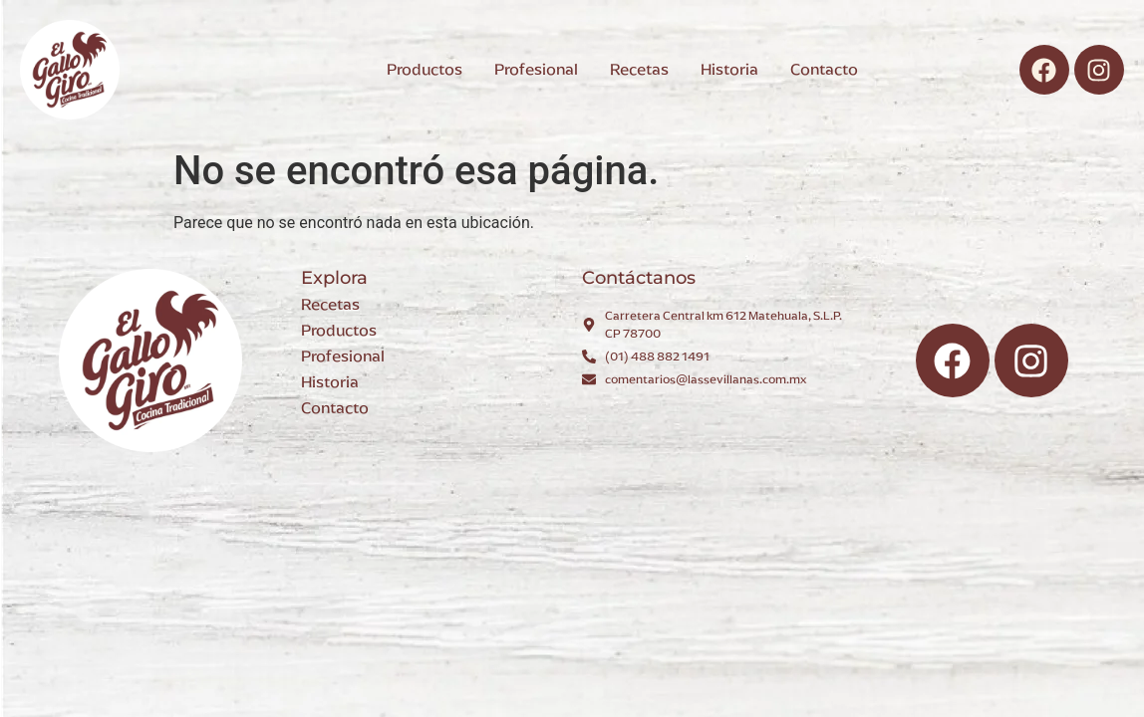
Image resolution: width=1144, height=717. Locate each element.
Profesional (343, 356)
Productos (339, 330)
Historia (330, 381)
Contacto (335, 407)
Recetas (330, 304)
